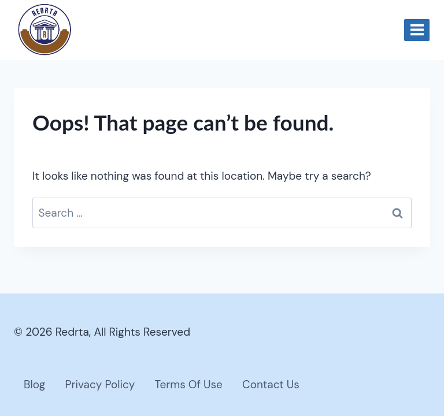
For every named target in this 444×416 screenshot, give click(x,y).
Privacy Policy (100, 384)
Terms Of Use (189, 384)
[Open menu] (417, 30)
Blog (34, 384)
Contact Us (270, 384)
